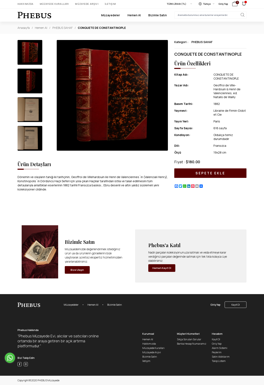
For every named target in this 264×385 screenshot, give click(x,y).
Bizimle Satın (157, 15)
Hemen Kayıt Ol (161, 268)
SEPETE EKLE (210, 173)
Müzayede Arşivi (86, 3)
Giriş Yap (223, 3)
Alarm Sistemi (219, 348)
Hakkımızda (26, 3)
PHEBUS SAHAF (62, 28)
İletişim (110, 3)
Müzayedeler (110, 15)
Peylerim (217, 352)
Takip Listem (219, 361)
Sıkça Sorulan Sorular (189, 339)
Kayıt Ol (235, 304)
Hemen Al (134, 15)
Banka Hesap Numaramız (191, 343)
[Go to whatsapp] (10, 358)
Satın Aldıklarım (221, 356)
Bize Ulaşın (77, 270)
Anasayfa (24, 28)
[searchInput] (210, 15)
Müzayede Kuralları (54, 3)
